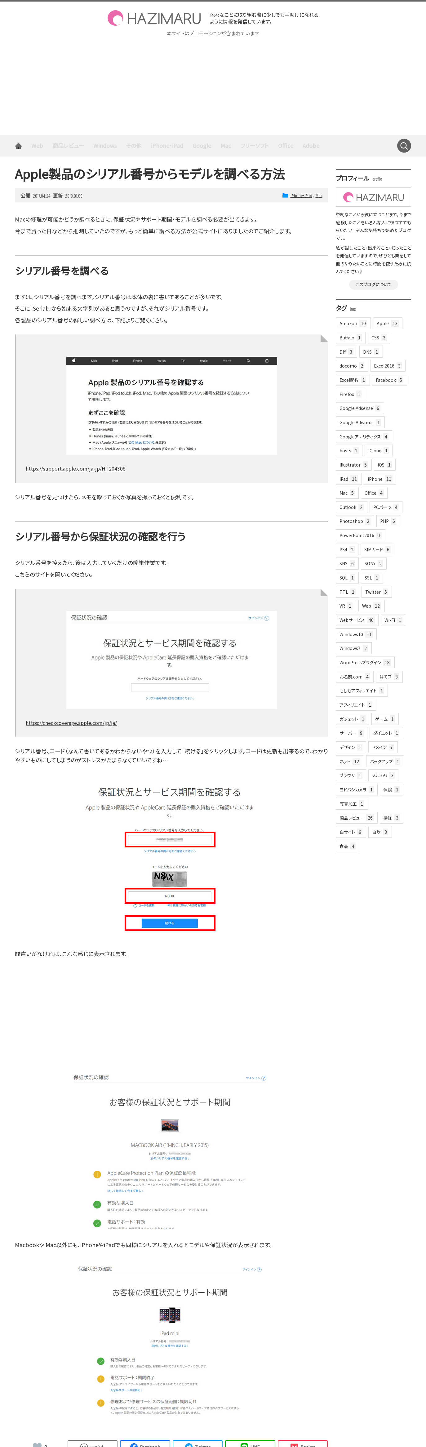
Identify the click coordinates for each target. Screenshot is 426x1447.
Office (285, 145)
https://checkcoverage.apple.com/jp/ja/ (71, 722)
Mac (225, 145)
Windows (105, 145)
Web (37, 145)
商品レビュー (68, 145)
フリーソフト (254, 145)
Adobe (311, 145)
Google (202, 145)
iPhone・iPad (167, 145)
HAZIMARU (154, 18)
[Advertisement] (213, 88)
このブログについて (374, 284)
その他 (134, 145)
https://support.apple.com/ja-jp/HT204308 (76, 468)
